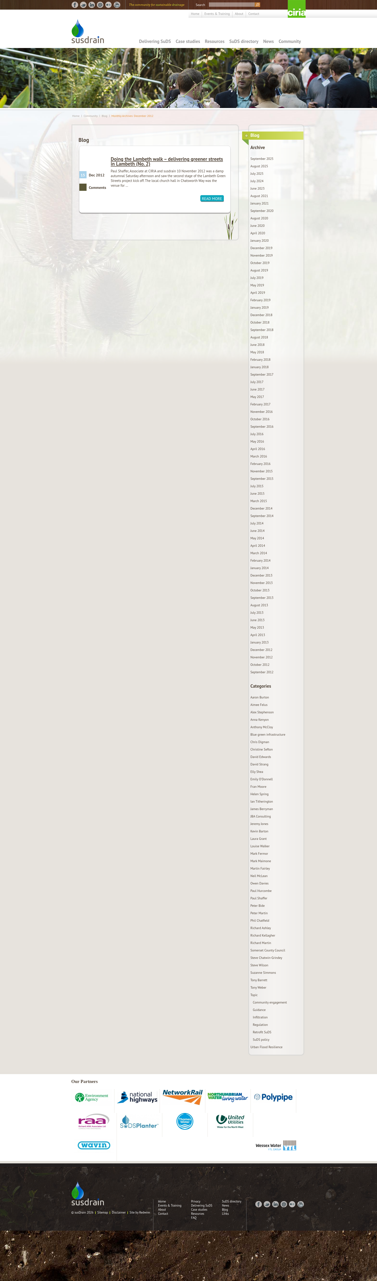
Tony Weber (258, 987)
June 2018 (258, 345)
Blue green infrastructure (268, 734)
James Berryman (262, 809)
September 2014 (262, 516)
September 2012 (262, 672)
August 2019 (259, 270)
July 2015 (257, 486)
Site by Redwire (140, 1212)
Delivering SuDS (155, 41)
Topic (254, 995)
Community (290, 41)
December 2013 (262, 575)
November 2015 (262, 471)
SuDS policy (261, 1039)
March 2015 (259, 501)
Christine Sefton (262, 749)
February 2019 (261, 300)
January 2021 (260, 203)
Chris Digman (260, 742)
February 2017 (261, 404)
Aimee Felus (259, 705)
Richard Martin (261, 943)
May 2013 (257, 627)
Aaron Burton (260, 697)
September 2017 (262, 374)
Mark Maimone (261, 861)
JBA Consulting (261, 816)
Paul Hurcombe (261, 891)
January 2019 (260, 307)
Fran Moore (258, 786)
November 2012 (262, 657)
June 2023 (258, 188)
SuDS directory (243, 41)
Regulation (260, 1024)
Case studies (188, 41)
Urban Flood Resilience (267, 1047)
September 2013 (262, 597)
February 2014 (261, 560)
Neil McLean (259, 876)
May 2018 (257, 352)
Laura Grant (259, 838)
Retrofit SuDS (262, 1032)
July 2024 (257, 181)
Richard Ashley (261, 928)
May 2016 (257, 441)
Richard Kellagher (263, 935)
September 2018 (262, 330)
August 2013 (259, 605)
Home (195, 14)
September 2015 (262, 478)
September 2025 (262, 158)
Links (225, 1214)
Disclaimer (119, 1212)
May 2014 (257, 538)
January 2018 (260, 367)
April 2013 (258, 635)
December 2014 (262, 508)
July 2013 (257, 612)
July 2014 (257, 523)
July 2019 (257, 278)
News (268, 41)
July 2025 (257, 173)
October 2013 (260, 590)
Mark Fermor (259, 853)
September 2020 (262, 211)
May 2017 (257, 397)
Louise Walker (260, 846)
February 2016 (261, 464)
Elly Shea (257, 772)
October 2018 (260, 322)
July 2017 (257, 382)
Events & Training (217, 14)
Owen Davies (260, 883)
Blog (104, 116)
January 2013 (260, 642)
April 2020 (258, 233)
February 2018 (261, 359)
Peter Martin (259, 913)
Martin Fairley (260, 868)
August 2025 (259, 166)
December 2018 (262, 315)
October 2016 (260, 419)
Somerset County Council (268, 950)
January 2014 (260, 568)
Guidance (259, 1010)
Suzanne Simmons (263, 972)
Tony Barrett (259, 980)
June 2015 (258, 493)
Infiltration (260, 1017)
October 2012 (260, 664)
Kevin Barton (259, 831)
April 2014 (258, 545)
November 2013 (262, 583)
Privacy (196, 1201)
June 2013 (258, 620)
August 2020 (259, 218)
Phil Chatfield (260, 920)
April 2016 (258, 449)
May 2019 (257, 285)
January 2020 (260, 240)
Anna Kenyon (260, 719)
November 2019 (262, 255)
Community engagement (270, 1002)
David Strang (260, 764)
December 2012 (262, 650)
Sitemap (102, 1212)
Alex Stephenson (262, 712)
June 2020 (258, 225)
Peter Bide (258, 905)
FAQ (194, 1218)
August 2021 (259, 196)
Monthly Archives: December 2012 (132, 116)
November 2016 (262, 411)
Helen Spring (260, 794)
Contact (253, 14)
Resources (215, 41)
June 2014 (258, 531)
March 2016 (259, 456)
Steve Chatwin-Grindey (266, 958)
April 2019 (258, 292)
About (239, 14)
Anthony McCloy (262, 727)
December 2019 (262, 248)
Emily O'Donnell (262, 779)
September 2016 (262, 426)
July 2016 (257, 434)
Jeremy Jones (259, 824)
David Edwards (261, 757)
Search (200, 5)
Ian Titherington (262, 801)
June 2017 (258, 389)
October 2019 (260, 263)
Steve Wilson (259, 965)
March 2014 (259, 553)
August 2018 (259, 337)
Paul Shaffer (259, 898)
